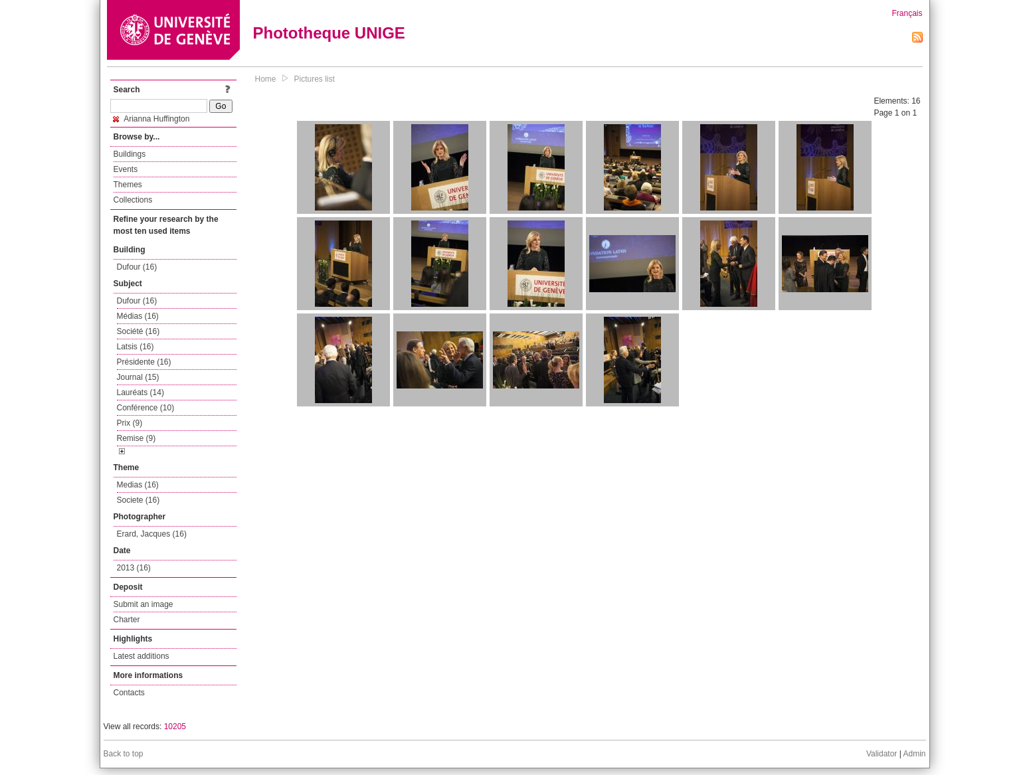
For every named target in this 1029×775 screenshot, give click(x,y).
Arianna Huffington (151, 119)
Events (126, 169)
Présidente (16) (144, 362)
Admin (914, 753)
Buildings (130, 154)
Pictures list (314, 79)
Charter (127, 619)
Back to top (123, 753)
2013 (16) (134, 567)
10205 (175, 726)
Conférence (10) (146, 407)
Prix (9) (130, 423)
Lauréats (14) (140, 392)
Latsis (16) (135, 346)
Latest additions (141, 656)
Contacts (129, 692)
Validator (881, 753)
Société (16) (138, 331)
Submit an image (143, 604)
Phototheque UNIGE (329, 33)
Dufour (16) (137, 267)
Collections (133, 200)
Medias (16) (138, 484)
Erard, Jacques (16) (152, 534)
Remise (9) (136, 438)
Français (906, 13)
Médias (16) (138, 316)
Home (265, 79)
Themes (128, 184)
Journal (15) (138, 377)
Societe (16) (138, 500)
